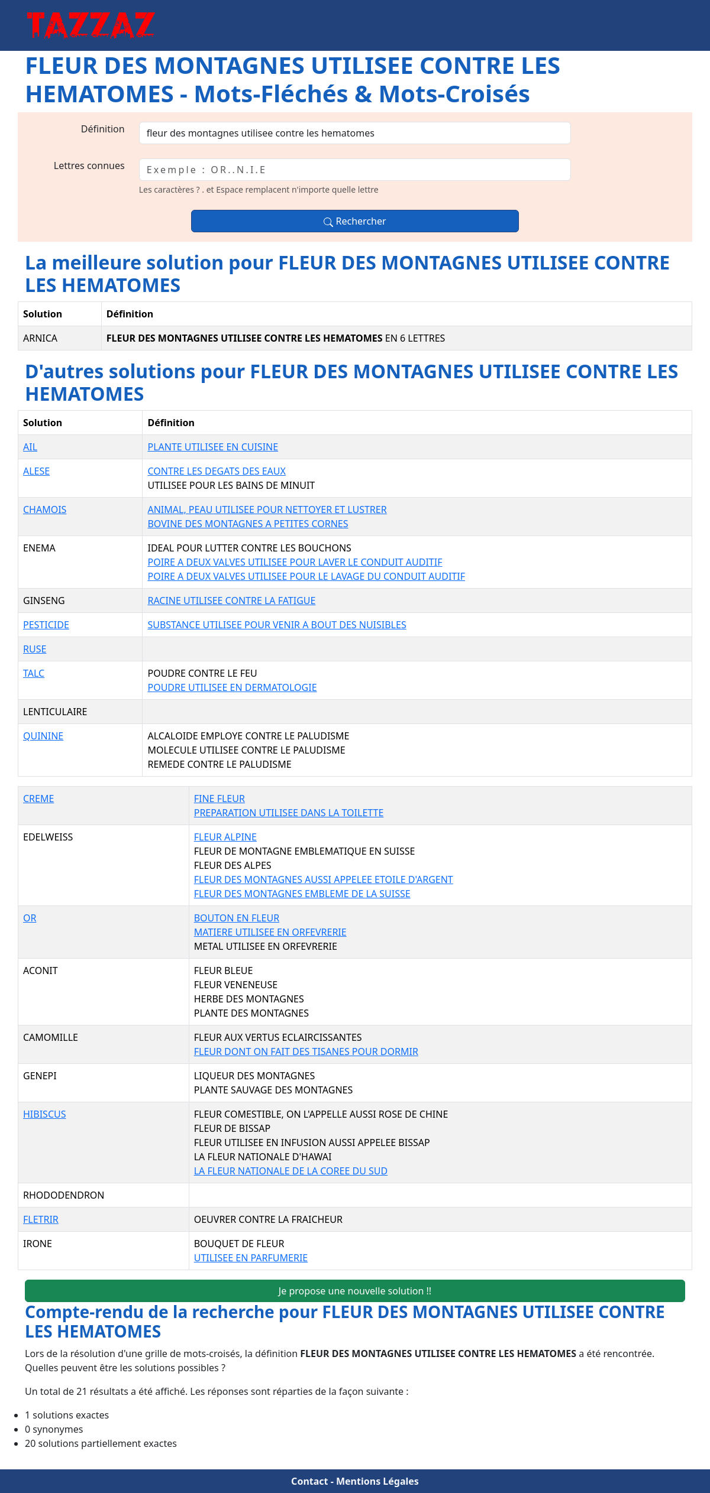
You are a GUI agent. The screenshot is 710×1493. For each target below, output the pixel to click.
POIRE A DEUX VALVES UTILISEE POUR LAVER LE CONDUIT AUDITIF (294, 562)
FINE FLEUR (219, 798)
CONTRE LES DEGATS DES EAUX (216, 471)
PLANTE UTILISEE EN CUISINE (212, 446)
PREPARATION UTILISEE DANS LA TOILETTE (289, 812)
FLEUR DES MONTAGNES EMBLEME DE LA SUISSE (302, 893)
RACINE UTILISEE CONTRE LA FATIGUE (231, 600)
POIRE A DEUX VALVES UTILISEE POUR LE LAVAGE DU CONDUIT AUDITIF (306, 576)
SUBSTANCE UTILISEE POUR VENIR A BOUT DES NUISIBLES (276, 624)
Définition (103, 128)
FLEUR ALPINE (225, 836)
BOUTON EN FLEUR (236, 917)
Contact (309, 1481)
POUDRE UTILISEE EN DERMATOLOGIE (232, 687)
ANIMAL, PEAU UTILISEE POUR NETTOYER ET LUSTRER (266, 509)
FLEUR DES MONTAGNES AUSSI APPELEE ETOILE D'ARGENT (323, 879)
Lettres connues (89, 165)
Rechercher (355, 221)
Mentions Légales (377, 1481)
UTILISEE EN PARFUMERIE (251, 1257)
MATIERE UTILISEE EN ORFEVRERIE (270, 932)
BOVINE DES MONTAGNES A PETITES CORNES (247, 523)
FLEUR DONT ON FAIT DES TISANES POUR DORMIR (306, 1051)
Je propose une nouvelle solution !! (355, 1290)
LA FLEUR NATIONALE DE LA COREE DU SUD (291, 1170)
